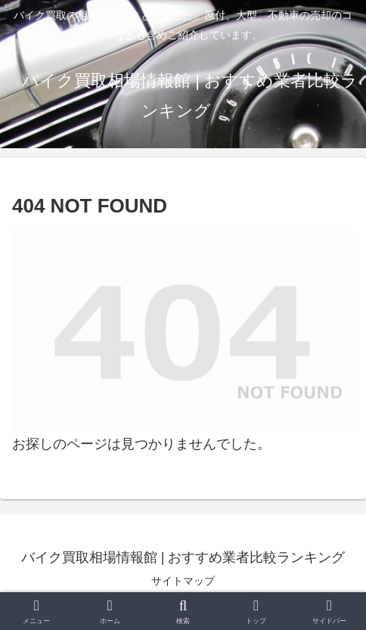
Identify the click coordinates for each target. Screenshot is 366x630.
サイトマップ (183, 581)
